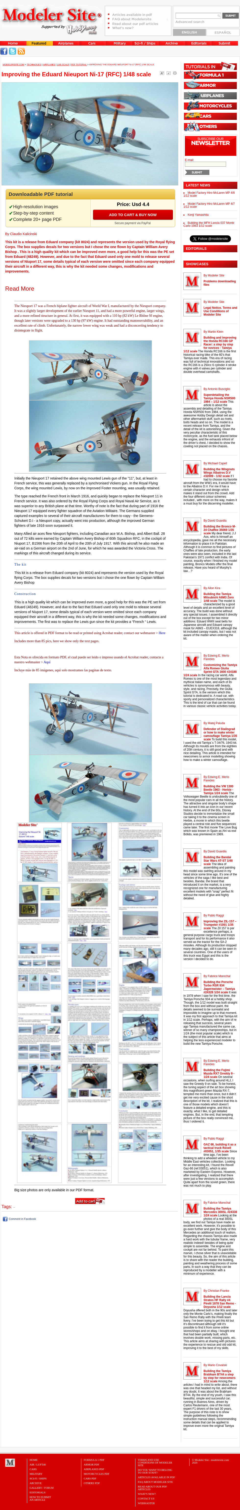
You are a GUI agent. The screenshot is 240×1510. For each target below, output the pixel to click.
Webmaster (146, 1503)
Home (33, 1459)
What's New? (147, 1493)
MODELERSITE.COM (13, 64)
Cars (33, 1469)
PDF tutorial (79, 64)
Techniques (34, 64)
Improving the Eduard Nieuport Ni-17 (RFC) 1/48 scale (121, 64)
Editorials (38, 1492)
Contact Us (146, 1498)
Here (162, 633)
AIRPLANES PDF (94, 1469)
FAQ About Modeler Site (155, 1481)
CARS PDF (90, 1478)
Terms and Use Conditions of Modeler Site (155, 1462)
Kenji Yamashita (198, 215)
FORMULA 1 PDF (94, 1459)
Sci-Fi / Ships (38, 1478)
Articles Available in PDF (156, 1477)
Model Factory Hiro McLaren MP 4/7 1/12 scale (209, 205)
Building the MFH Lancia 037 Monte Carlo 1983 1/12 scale (208, 224)
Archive (36, 1483)
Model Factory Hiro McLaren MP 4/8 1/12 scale (209, 194)
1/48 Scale (63, 64)
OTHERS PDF (92, 1483)
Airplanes (49, 64)
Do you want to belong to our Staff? (155, 1471)
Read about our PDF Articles (152, 1488)
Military (36, 1473)
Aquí (47, 662)
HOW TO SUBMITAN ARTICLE (40, 1498)
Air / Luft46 (38, 1464)
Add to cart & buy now (132, 215)
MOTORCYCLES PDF (96, 1473)
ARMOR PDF (91, 1464)
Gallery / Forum (42, 1487)
